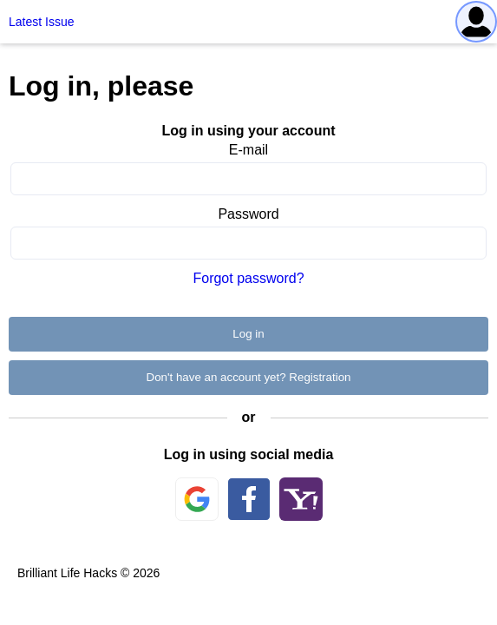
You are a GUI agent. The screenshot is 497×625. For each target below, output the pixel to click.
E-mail (248, 149)
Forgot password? (248, 278)
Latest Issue (42, 22)
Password (248, 214)
